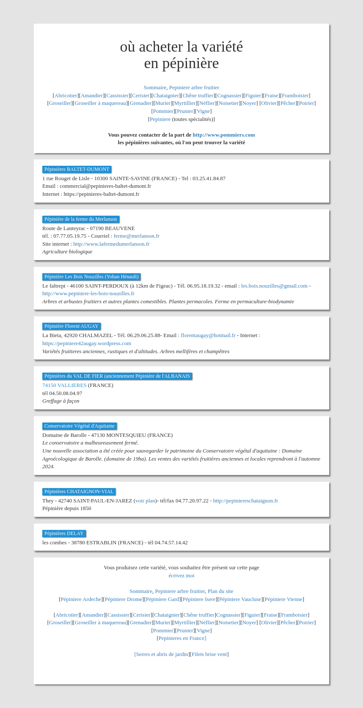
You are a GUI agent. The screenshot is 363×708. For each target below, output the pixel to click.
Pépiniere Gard (162, 599)
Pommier (163, 111)
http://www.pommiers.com (224, 135)
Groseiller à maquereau (100, 103)
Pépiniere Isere (199, 599)
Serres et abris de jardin (162, 654)
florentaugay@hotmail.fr (208, 335)
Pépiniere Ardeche (80, 599)
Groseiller (60, 103)
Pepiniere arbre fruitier (194, 87)
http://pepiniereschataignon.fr (245, 500)
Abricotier (66, 95)
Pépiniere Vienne (283, 599)
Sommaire (155, 87)
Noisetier (229, 103)
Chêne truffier (197, 95)
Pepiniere (160, 119)
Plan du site (221, 591)
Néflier (207, 103)
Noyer (249, 103)
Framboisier (295, 95)
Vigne (203, 111)
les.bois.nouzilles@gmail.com (274, 286)
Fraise (271, 95)
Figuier (253, 95)
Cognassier (229, 95)
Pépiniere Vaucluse (240, 599)
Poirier (306, 103)
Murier (162, 103)
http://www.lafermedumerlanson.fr (111, 244)
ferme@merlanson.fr (137, 236)
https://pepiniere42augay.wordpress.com (86, 343)
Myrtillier (185, 103)
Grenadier (140, 103)
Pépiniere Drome (123, 599)
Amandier (92, 95)
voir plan (145, 500)
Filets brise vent (209, 654)
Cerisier (140, 95)
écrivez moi (182, 575)
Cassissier (118, 95)
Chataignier (166, 95)
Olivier (269, 103)
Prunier (185, 111)
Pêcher (287, 103)
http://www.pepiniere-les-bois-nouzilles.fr (88, 293)
